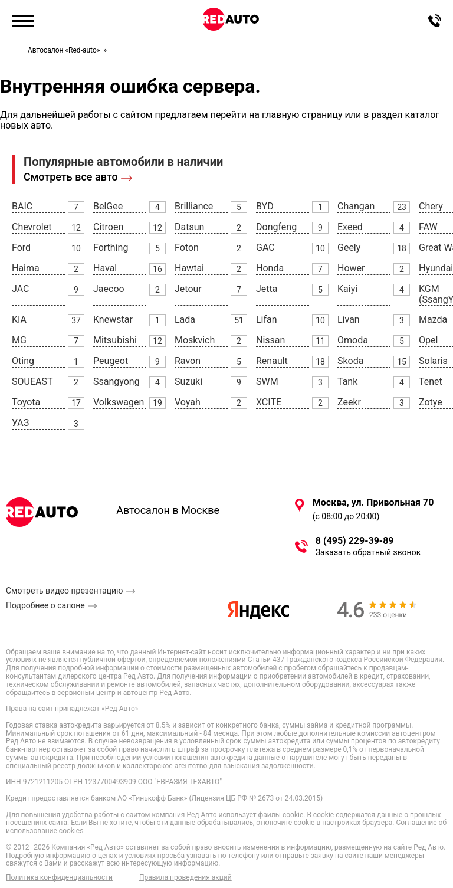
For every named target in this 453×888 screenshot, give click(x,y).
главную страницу (302, 114)
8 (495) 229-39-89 (355, 541)
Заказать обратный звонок (368, 552)
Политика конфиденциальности (59, 878)
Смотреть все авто (71, 177)
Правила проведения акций (185, 878)
